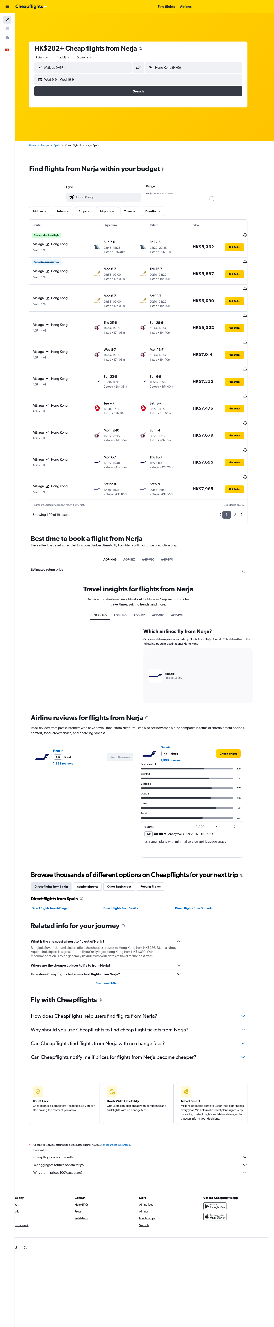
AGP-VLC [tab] (154, 517)
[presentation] (147, 49)
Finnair (64, 708)
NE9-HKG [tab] (106, 572)
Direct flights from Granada (200, 865)
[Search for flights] (7, 19)
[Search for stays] (7, 28)
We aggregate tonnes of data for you (147, 1122)
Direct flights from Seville (126, 865)
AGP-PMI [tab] (173, 517)
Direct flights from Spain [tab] (57, 844)
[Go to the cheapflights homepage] (31, 6)
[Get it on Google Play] (221, 1164)
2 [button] (241, 472)
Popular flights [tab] (157, 844)
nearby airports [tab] (93, 844)
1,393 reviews (69, 721)
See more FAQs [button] (112, 940)
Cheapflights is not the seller (147, 1114)
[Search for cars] (7, 37)
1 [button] (233, 472)
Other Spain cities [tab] (125, 844)
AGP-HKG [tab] (116, 517)
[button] (7, 6)
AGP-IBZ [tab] (135, 517)
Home (38, 145)
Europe (51, 145)
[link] (234, 711)
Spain (63, 145)
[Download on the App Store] (221, 1174)
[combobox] (48, 57)
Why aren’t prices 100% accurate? (147, 1130)
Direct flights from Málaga (56, 865)
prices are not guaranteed (122, 1102)
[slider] (217, 198)
